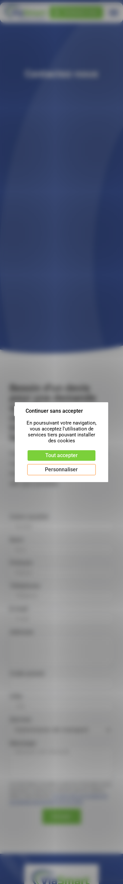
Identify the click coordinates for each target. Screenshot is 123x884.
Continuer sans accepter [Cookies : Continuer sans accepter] (54, 411)
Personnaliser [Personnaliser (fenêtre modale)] (61, 469)
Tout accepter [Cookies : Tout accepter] (61, 455)
